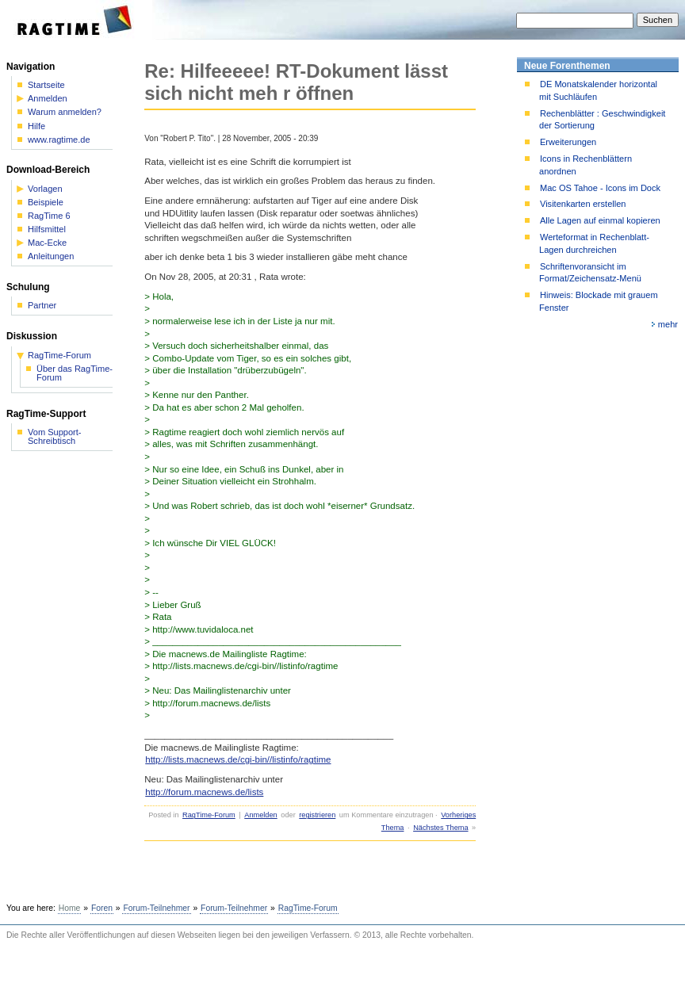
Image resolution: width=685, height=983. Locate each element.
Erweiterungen (568, 142)
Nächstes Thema (440, 828)
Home (70, 908)
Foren (102, 908)
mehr (668, 324)
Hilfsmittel (47, 229)
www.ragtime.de (59, 140)
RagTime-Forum (208, 815)
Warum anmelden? (64, 112)
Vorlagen (45, 189)
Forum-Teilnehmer (156, 908)
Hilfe (36, 126)
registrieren (317, 815)
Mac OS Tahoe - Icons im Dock (600, 188)
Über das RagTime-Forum (74, 373)
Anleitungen (51, 256)
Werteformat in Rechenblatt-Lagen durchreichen (594, 243)
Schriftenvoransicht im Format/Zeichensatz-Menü (590, 272)
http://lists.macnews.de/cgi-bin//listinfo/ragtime (238, 759)
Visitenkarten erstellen (583, 203)
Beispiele (45, 202)
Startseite (46, 85)
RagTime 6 (49, 216)
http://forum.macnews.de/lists (204, 792)
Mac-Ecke (47, 243)
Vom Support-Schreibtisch (55, 437)
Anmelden (260, 815)
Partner (42, 305)
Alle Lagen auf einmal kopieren (600, 220)
